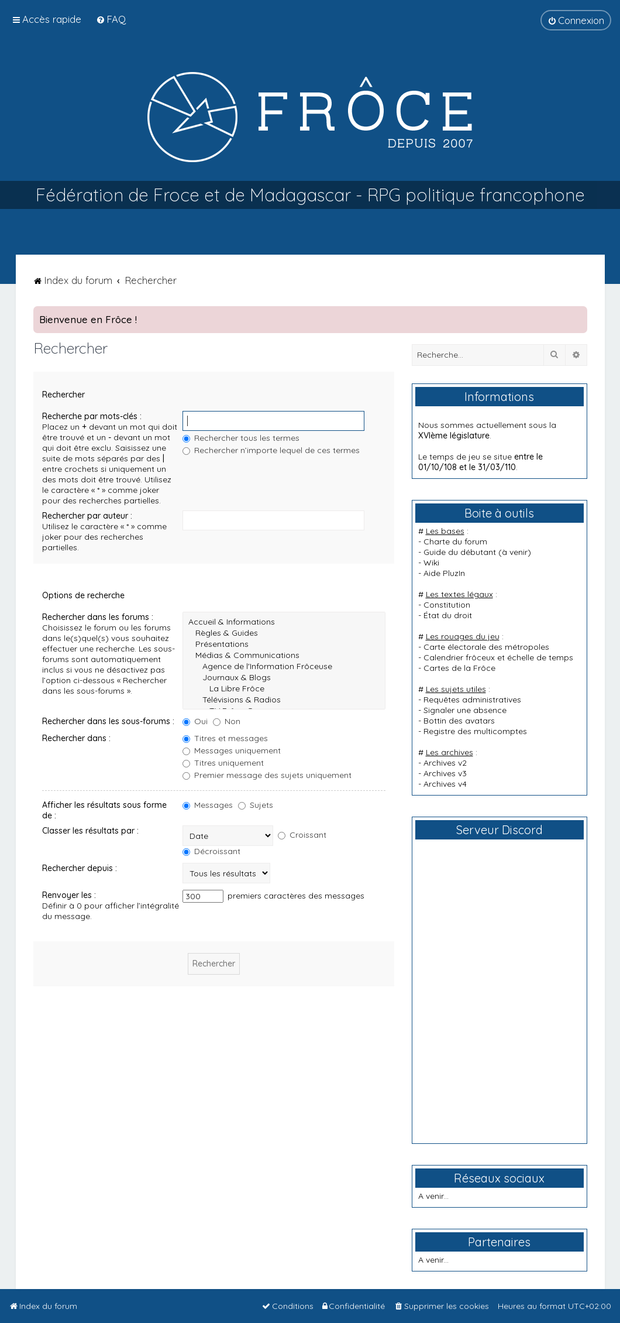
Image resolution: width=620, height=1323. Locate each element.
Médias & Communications (283, 655)
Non (226, 721)
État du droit (447, 615)
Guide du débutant (459, 552)
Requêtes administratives (472, 699)
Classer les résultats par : (90, 830)
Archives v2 (445, 763)
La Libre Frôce (283, 688)
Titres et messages (225, 738)
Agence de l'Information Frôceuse (283, 666)
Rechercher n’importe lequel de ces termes (271, 450)
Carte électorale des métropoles (486, 647)
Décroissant (211, 851)
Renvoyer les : (69, 895)
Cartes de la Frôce (459, 668)
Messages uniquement (231, 750)
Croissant (302, 835)
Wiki (431, 562)
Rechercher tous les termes (240, 438)
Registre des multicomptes (475, 731)
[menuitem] (111, 19)
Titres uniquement (223, 763)
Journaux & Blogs (283, 677)
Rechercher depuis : (79, 868)
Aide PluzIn (444, 573)
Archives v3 (445, 773)
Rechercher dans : (76, 738)
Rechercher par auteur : (87, 515)
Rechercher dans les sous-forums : (108, 721)
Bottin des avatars (459, 720)
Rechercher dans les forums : (97, 617)
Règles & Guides (283, 633)
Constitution (446, 604)
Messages (207, 805)
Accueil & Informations (283, 622)
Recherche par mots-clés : (92, 416)
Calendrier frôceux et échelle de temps (498, 657)
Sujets (255, 805)
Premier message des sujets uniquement (267, 775)
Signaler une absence (465, 710)
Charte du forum (455, 541)
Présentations (283, 644)
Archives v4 (445, 784)
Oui (195, 721)
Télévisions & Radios (283, 699)
